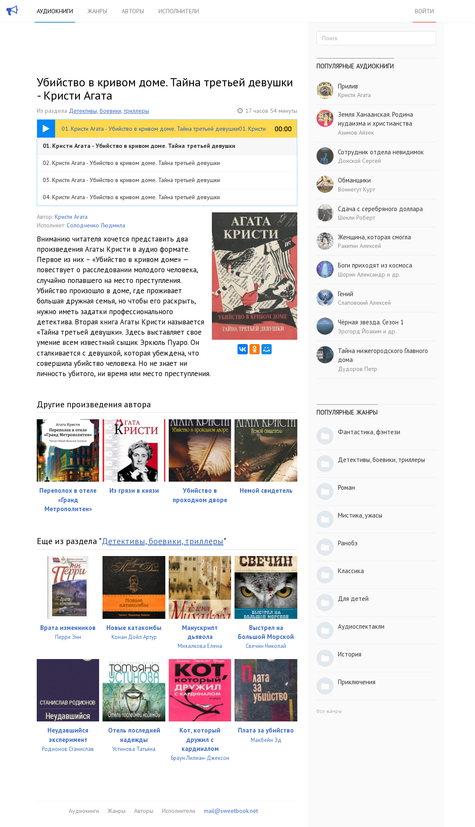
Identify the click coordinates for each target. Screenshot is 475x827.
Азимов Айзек (356, 132)
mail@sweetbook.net (231, 811)
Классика (351, 571)
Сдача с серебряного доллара (380, 209)
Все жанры (329, 711)
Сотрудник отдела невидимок (381, 152)
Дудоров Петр (357, 369)
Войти (424, 11)
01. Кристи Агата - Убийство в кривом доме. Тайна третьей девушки (139, 146)
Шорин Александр (361, 274)
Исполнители (178, 11)
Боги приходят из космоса (375, 265)
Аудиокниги (55, 11)
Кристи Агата (71, 217)
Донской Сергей (359, 161)
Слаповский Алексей (364, 302)
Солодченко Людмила (96, 225)
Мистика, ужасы (360, 515)
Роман (346, 487)
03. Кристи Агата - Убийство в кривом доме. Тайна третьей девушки (131, 180)
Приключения (356, 682)
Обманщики (354, 180)
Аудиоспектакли (361, 626)
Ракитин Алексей (359, 246)
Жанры (97, 11)
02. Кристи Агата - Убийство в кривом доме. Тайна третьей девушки (131, 163)
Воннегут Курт (356, 189)
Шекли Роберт (356, 217)
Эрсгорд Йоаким (359, 331)
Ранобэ (348, 543)
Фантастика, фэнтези (369, 432)
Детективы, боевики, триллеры (109, 111)
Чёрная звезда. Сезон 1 (371, 322)
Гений (345, 294)
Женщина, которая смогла (374, 237)
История (349, 654)
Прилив (348, 86)
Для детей (353, 598)
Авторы (133, 11)
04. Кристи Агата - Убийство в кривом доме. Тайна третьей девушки (131, 197)
